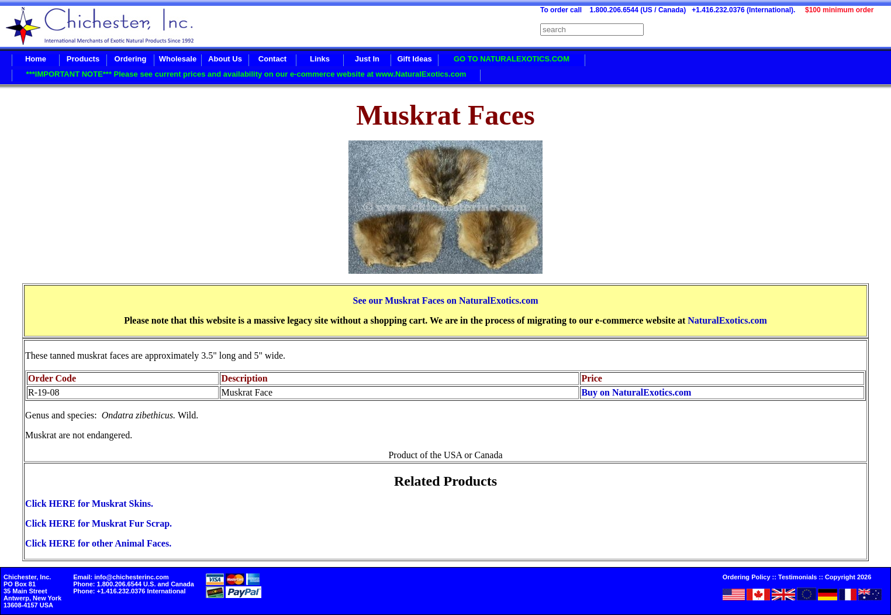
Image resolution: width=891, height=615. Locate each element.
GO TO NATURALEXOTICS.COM (511, 58)
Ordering (131, 58)
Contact (272, 58)
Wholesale (177, 58)
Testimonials (797, 576)
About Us (225, 58)
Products (83, 58)
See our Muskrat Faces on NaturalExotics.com (445, 300)
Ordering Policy (747, 576)
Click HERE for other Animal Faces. (98, 543)
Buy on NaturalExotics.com (636, 392)
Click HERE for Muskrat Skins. (89, 504)
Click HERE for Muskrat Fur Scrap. (98, 523)
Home (35, 58)
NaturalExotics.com (727, 320)
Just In (367, 58)
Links (320, 58)
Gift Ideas (414, 58)
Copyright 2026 (848, 576)
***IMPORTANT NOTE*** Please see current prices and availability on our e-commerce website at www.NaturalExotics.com (246, 74)
